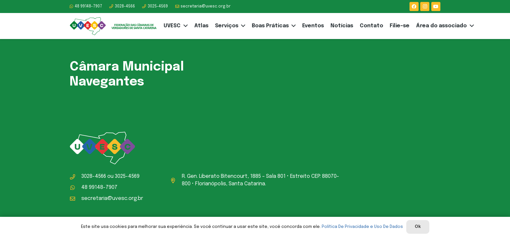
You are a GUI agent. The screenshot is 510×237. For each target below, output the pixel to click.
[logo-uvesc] (113, 26)
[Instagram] (424, 6)
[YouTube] (435, 6)
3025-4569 (127, 176)
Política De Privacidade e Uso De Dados (362, 227)
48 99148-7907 (99, 187)
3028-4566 (93, 176)
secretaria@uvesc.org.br (112, 198)
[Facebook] (414, 6)
